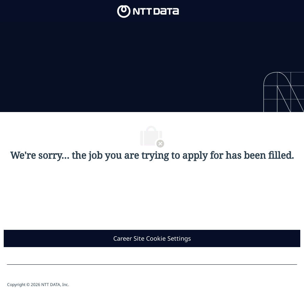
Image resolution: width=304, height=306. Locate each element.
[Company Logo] (148, 11)
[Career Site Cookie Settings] (152, 238)
